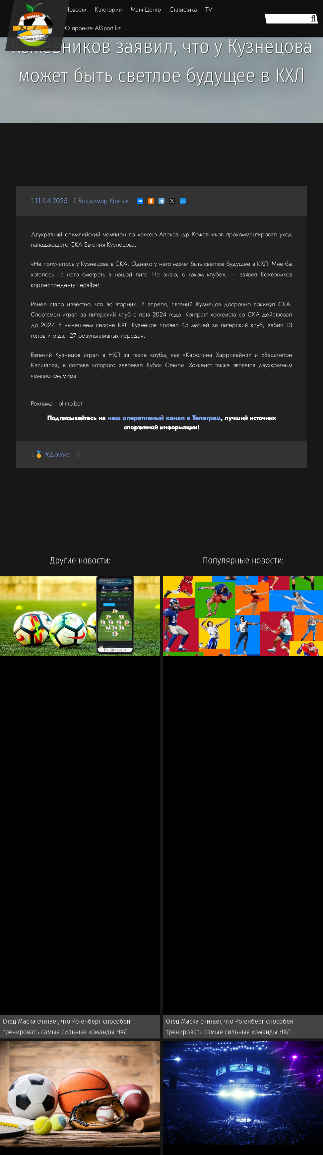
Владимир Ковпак (106, 201)
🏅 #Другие (53, 454)
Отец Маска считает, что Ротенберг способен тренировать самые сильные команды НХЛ (65, 1027)
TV (208, 9)
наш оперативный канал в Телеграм (146, 417)
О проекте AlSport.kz (93, 28)
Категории (108, 9)
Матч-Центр (146, 9)
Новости (76, 9)
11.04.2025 (52, 201)
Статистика (183, 9)
